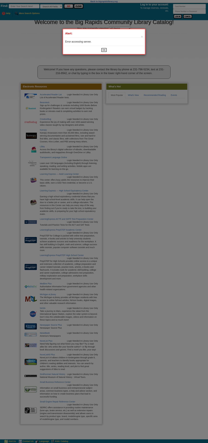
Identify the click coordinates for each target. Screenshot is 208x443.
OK (104, 50)
